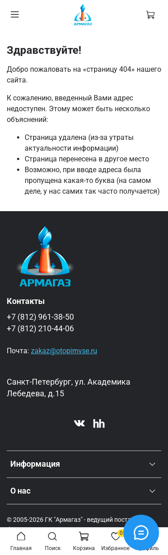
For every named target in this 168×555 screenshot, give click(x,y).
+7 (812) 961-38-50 (40, 316)
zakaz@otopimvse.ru (64, 351)
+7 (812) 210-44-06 (40, 328)
